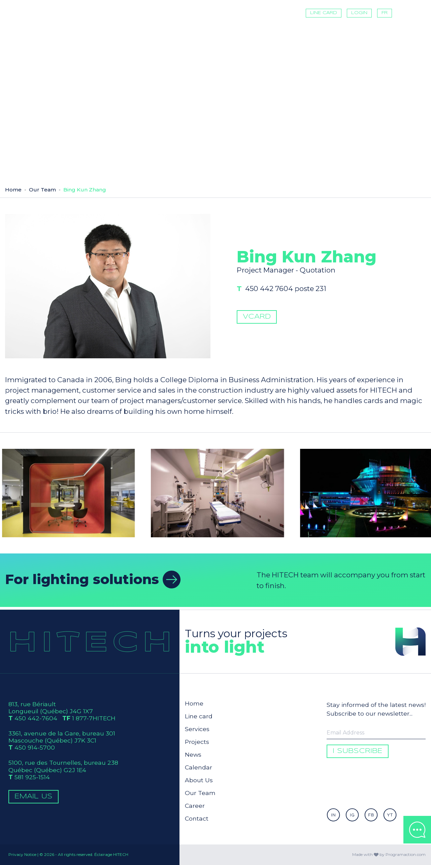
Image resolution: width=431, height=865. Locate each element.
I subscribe (358, 751)
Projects (197, 741)
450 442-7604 (35, 718)
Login (359, 13)
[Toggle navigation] (407, 13)
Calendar (198, 767)
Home (13, 189)
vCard (256, 326)
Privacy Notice (22, 854)
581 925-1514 (32, 777)
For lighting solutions (93, 579)
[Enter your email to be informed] (376, 732)
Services (197, 728)
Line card (323, 13)
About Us (199, 780)
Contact (196, 818)
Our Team (42, 189)
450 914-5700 (34, 747)
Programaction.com (406, 854)
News (193, 754)
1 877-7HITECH (93, 718)
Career (195, 805)
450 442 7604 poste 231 (288, 298)
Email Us (33, 796)
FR (385, 13)
